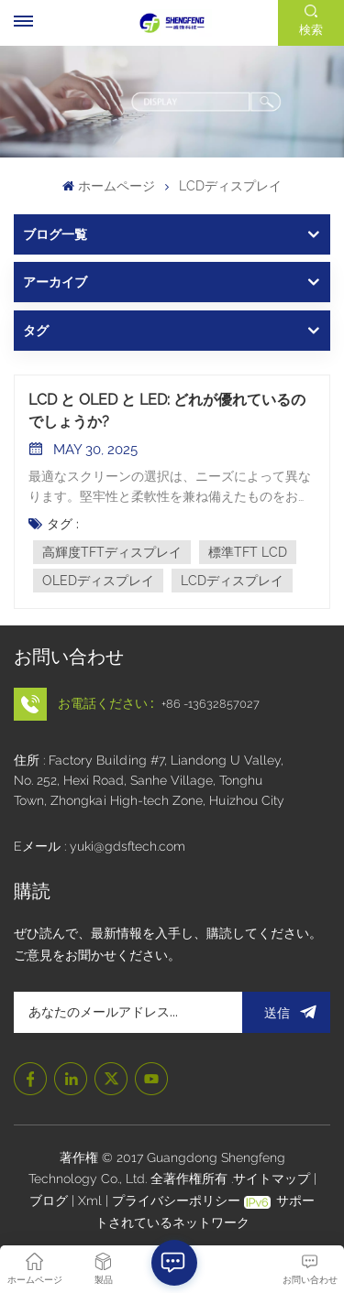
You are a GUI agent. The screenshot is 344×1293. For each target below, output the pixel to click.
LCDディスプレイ (232, 580)
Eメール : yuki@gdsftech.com (99, 846)
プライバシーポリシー (176, 1200)
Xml (90, 1200)
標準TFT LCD (247, 552)
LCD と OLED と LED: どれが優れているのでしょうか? (166, 410)
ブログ (50, 1200)
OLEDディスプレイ (98, 580)
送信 (286, 1012)
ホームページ (108, 186)
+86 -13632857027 (210, 704)
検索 (311, 30)
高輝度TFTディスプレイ (112, 552)
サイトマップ (273, 1178)
